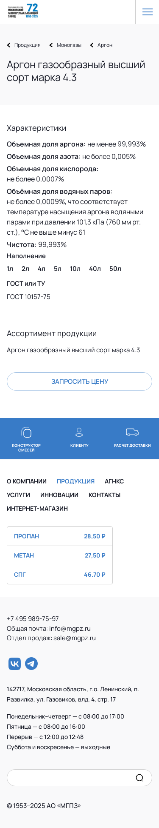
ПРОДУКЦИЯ (76, 481)
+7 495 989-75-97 (35, 618)
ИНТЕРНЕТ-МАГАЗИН (37, 508)
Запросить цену (79, 381)
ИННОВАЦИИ (59, 495)
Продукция (27, 45)
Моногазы (69, 45)
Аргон (105, 45)
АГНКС (114, 481)
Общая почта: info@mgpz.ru (52, 628)
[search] (139, 777)
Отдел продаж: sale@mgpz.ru (51, 637)
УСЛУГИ (18, 495)
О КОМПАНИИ (27, 481)
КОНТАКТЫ (104, 495)
